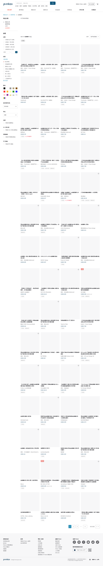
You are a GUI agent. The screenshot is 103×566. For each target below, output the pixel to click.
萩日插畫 (83, 292)
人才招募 (57, 550)
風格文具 (5, 14)
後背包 (42, 6)
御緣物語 (66, 388)
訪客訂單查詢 (41, 552)
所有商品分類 (6, 541)
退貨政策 (40, 550)
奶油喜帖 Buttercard (66, 132)
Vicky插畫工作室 (45, 388)
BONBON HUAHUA (66, 516)
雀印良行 (23, 196)
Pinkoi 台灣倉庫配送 (8, 545)
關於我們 (57, 541)
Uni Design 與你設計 (86, 388)
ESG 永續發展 (58, 547)
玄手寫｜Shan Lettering (26, 516)
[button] (16, 52)
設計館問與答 (24, 543)
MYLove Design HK (89, 356)
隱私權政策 (40, 548)
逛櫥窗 (4, 550)
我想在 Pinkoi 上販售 (81, 4)
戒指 (46, 6)
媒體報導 (57, 543)
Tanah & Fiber (64, 324)
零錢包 (29, 6)
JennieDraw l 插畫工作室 (67, 484)
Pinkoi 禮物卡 (6, 547)
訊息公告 (40, 545)
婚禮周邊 (12, 14)
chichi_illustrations (65, 228)
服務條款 (40, 547)
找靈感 (4, 548)
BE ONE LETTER (45, 484)
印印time (63, 164)
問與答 (39, 541)
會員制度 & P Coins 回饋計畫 (45, 554)
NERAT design (44, 260)
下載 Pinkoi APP (80, 550)
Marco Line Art (44, 516)
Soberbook (23, 100)
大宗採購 (40, 543)
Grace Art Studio (65, 260)
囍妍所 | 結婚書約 (25, 292)
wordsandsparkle (45, 452)
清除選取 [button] (5, 59)
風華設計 (23, 132)
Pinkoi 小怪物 (58, 548)
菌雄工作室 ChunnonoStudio (28, 324)
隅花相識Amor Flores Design (88, 228)
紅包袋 (16, 6)
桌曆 (39, 6)
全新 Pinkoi (58, 545)
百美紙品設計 (64, 420)
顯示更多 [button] (5, 80)
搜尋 (53, 3)
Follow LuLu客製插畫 (26, 388)
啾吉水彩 (23, 228)
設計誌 (4, 543)
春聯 (21, 6)
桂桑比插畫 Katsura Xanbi (67, 356)
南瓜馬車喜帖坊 (85, 420)
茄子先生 (83, 132)
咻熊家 (62, 452)
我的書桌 (83, 196)
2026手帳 (34, 6)
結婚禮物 (25, 6)
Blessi (22, 484)
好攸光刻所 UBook (45, 196)
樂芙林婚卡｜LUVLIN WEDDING (49, 164)
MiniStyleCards (24, 420)
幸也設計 (83, 484)
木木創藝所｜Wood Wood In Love (32, 452)
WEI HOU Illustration (46, 292)
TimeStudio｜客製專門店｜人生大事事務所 (75, 68)
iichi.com (57, 552)
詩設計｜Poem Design (29, 68)
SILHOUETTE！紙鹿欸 (50, 68)
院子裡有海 (43, 356)
